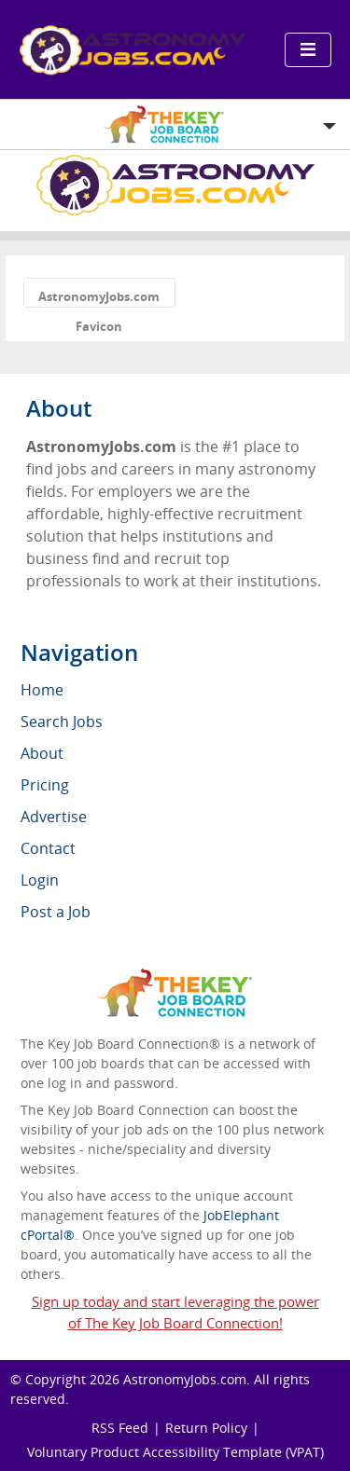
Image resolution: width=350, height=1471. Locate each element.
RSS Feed (119, 1428)
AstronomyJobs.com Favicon (99, 298)
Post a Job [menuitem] (56, 911)
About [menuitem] (42, 753)
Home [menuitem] (42, 690)
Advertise (54, 816)
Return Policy (206, 1428)
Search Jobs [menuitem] (62, 721)
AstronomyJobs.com (184, 1379)
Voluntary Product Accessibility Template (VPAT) (175, 1452)
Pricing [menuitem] (45, 785)
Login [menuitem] (40, 880)
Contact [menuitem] (48, 848)
